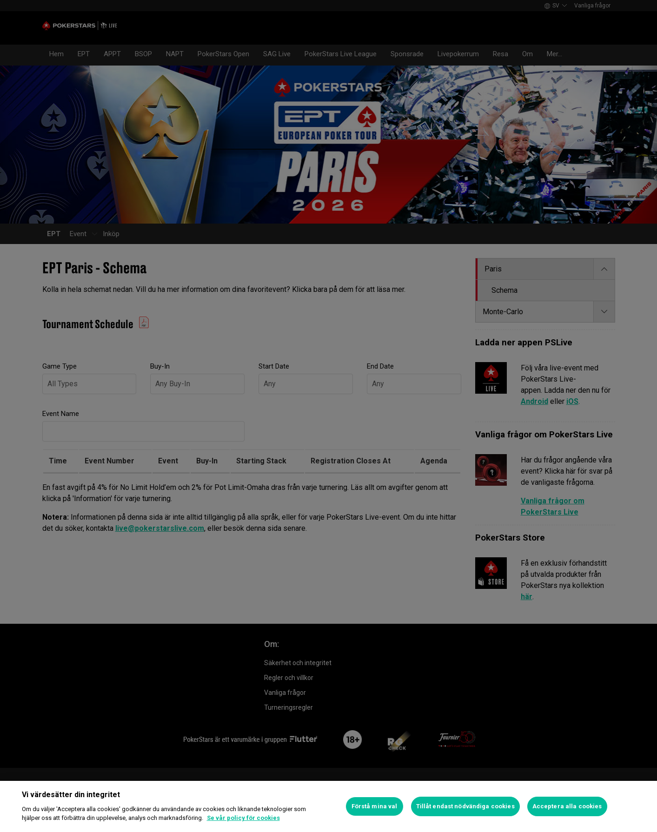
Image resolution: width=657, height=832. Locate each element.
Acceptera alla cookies (567, 806)
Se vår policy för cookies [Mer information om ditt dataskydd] (243, 817)
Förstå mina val (375, 806)
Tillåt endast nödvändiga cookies (465, 806)
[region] (328, 806)
